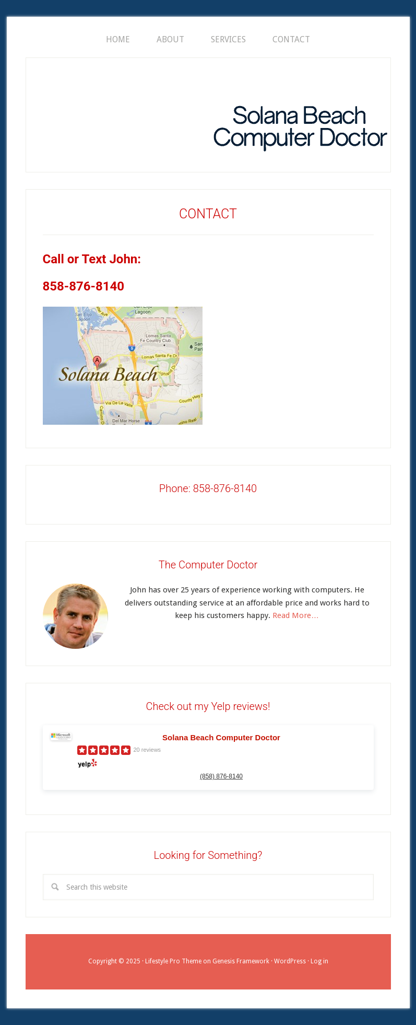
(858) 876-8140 (221, 776)
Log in (319, 961)
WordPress (290, 961)
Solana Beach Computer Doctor (221, 737)
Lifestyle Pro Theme (173, 961)
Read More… (295, 615)
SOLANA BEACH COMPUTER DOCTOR (300, 116)
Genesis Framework (240, 961)
